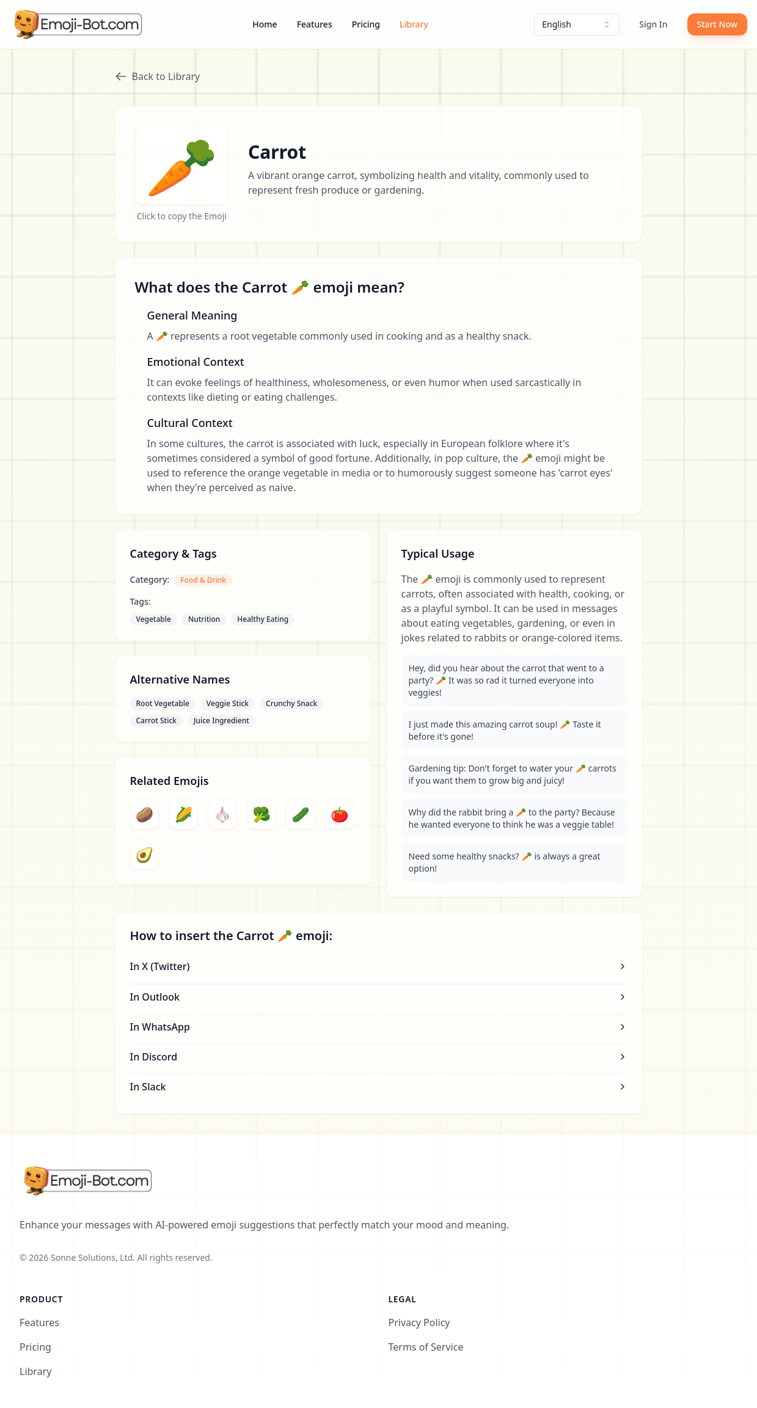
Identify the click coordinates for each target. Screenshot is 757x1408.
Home (264, 24)
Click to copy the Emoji (182, 216)
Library (414, 24)
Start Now (717, 24)
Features (314, 24)
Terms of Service (426, 1347)
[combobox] (577, 24)
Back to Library (157, 76)
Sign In (653, 24)
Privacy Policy (419, 1322)
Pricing (366, 24)
